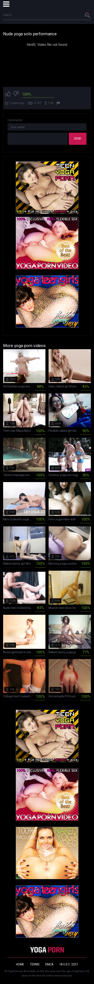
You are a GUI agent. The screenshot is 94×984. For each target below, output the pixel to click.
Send (77, 138)
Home (20, 964)
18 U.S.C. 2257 (68, 964)
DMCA (49, 964)
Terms (35, 964)
